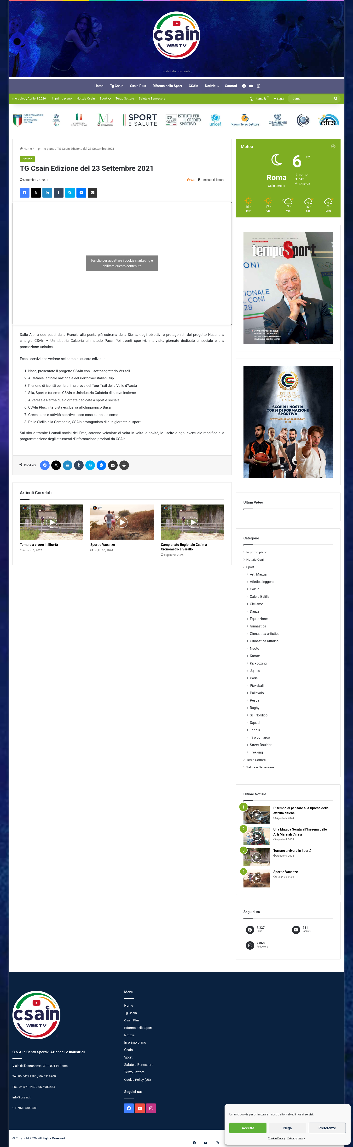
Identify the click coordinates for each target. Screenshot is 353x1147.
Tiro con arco (260, 737)
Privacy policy (296, 1138)
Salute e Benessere (152, 98)
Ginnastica (258, 626)
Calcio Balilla (260, 596)
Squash (255, 723)
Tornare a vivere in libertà (39, 545)
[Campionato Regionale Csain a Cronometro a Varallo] (192, 522)
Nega (287, 1128)
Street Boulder (261, 745)
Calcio (255, 589)
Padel (254, 678)
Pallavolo (257, 693)
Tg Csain (116, 86)
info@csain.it (21, 1097)
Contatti (231, 86)
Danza (255, 611)
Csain (128, 1050)
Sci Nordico (258, 715)
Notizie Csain (85, 98)
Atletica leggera (262, 582)
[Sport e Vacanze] (122, 522)
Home (98, 86)
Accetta (248, 1128)
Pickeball (257, 685)
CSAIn (193, 86)
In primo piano (62, 98)
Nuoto (254, 648)
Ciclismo (256, 604)
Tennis (255, 730)
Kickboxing (258, 663)
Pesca (254, 700)
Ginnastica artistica (264, 634)
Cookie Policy (276, 1138)
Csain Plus (138, 86)
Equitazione (259, 619)
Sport (103, 98)
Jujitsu (255, 671)
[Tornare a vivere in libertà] (51, 522)
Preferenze (327, 1128)
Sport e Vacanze (102, 545)
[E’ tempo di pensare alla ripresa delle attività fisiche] (256, 815)
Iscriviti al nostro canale (177, 71)
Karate (255, 656)
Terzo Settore (125, 98)
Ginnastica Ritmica (264, 641)
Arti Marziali (259, 574)
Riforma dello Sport (167, 86)
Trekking (256, 752)
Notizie (210, 86)
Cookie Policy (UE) (137, 1079)
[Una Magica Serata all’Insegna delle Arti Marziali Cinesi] (256, 836)
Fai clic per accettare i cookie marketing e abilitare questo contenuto (122, 263)
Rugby (255, 708)
